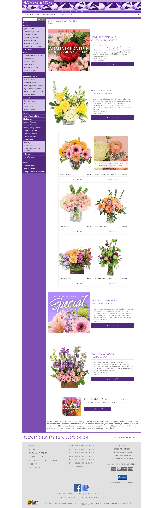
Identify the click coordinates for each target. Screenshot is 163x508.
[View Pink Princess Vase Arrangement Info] (76, 204)
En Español (27, 154)
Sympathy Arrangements (33, 89)
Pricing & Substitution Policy (34, 172)
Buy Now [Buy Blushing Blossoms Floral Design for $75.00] (113, 378)
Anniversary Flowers (31, 32)
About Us (26, 160)
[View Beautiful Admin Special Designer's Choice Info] (69, 312)
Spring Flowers (29, 101)
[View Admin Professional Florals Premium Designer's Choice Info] (111, 152)
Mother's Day (29, 59)
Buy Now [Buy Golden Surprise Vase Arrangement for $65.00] (113, 117)
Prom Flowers (28, 139)
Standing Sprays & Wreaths (34, 86)
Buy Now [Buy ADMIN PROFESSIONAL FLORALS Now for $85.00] (112, 179)
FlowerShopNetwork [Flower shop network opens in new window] (83, 503)
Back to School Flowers (33, 46)
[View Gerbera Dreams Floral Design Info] (76, 152)
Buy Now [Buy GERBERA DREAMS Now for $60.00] (77, 179)
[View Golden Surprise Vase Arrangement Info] (69, 103)
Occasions (26, 26)
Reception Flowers (30, 131)
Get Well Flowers (30, 40)
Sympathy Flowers (30, 77)
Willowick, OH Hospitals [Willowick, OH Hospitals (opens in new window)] (96, 494)
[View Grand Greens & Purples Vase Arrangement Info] (111, 256)
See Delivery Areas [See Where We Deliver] (124, 437)
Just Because (29, 29)
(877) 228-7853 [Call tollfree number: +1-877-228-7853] (69, 14)
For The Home (29, 94)
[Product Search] (30, 19)
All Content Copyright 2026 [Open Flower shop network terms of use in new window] (59, 503)
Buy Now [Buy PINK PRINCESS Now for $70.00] (77, 231)
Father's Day (29, 62)
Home (25, 23)
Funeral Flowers (30, 83)
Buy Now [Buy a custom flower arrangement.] (98, 408)
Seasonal (26, 98)
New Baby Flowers (31, 37)
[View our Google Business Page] (85, 491)
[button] (122, 477)
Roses (25, 74)
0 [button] (138, 14)
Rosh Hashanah (30, 64)
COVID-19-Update (29, 169)
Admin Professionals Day (33, 56)
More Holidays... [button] (30, 70)
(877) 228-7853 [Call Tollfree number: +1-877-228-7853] (127, 458)
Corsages (27, 142)
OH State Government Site (92, 498)
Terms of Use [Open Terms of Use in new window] (88, 504)
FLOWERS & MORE (38, 2)
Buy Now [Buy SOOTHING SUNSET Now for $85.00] (112, 231)
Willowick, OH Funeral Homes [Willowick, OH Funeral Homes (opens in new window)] (69, 494)
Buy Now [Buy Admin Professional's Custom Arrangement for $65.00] (113, 64)
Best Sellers (27, 50)
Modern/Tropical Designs (32, 116)
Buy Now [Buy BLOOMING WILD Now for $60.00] (77, 283)
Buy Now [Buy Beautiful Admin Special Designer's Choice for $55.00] (113, 325)
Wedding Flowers (29, 122)
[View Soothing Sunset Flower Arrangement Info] (111, 204)
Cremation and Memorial (33, 91)
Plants (25, 113)
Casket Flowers (30, 80)
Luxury (25, 163)
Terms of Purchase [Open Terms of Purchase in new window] (120, 503)
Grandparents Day (31, 67)
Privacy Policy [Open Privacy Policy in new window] (102, 503)
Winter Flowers (29, 110)
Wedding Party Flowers (32, 128)
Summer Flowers (30, 104)
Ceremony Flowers (30, 134)
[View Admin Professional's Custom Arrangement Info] (69, 50)
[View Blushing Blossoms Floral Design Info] (69, 366)
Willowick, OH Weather (69, 498)
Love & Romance (29, 157)
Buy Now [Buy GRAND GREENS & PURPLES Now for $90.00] (112, 283)
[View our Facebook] (77, 491)
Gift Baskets (27, 119)
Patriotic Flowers (29, 136)
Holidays (26, 53)
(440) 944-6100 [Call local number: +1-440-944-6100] (54, 14)
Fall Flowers (28, 107)
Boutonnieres (29, 145)
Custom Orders (29, 166)
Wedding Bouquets (30, 125)
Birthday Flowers (30, 35)
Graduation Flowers (31, 43)
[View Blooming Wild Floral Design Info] (76, 256)
